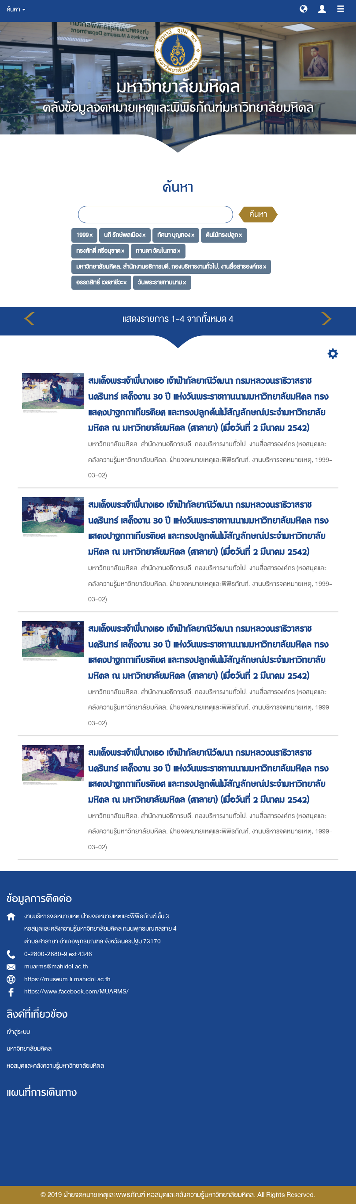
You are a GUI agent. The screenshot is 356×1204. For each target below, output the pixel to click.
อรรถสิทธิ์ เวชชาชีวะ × (101, 282)
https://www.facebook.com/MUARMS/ (76, 991)
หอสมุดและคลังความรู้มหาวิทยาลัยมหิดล (55, 1065)
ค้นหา (258, 214)
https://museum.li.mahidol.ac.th (67, 979)
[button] (303, 8)
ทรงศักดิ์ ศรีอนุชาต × (100, 251)
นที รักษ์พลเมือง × (124, 235)
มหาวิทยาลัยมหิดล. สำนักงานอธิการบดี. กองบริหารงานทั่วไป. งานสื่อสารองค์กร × (171, 267)
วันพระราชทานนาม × (162, 282)
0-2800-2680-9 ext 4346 (58, 954)
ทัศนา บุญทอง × (175, 235)
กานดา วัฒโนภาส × (158, 251)
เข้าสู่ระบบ (18, 1031)
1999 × (84, 235)
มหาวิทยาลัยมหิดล (29, 1048)
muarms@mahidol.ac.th (56, 966)
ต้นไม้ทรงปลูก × (224, 235)
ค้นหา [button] (16, 9)
